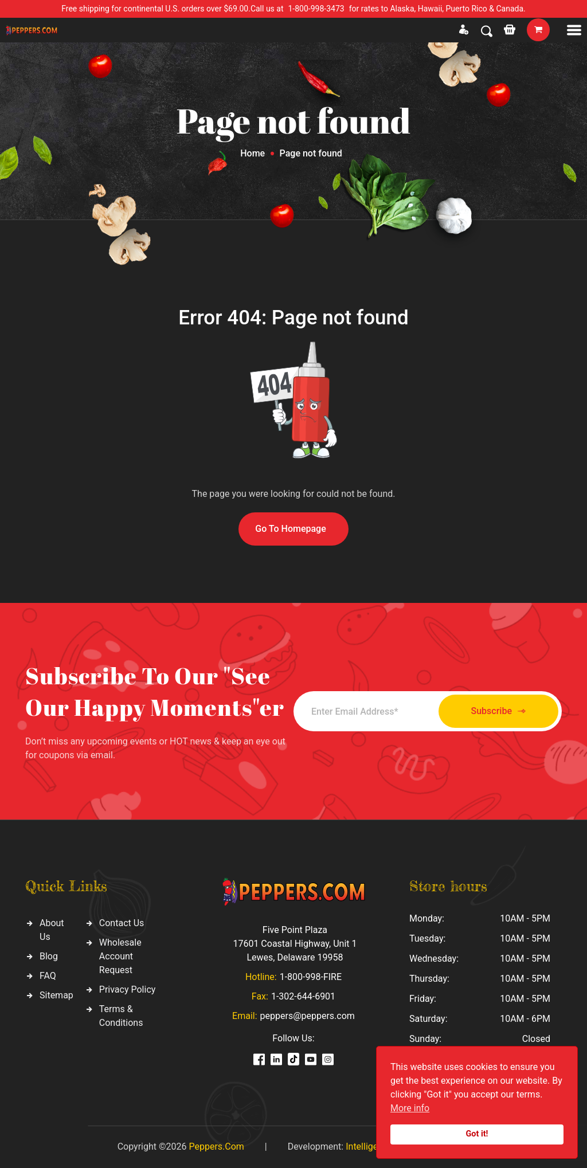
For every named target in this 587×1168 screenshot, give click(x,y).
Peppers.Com (216, 1146)
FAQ (48, 975)
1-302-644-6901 (303, 996)
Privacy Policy (127, 989)
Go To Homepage (290, 528)
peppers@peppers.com (307, 1015)
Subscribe (498, 711)
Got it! (477, 1134)
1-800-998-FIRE (311, 976)
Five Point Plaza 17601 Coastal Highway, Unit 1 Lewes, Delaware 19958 (295, 943)
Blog (49, 956)
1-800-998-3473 (316, 8)
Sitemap (56, 995)
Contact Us (121, 923)
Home (252, 153)
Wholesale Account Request (120, 956)
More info (409, 1108)
